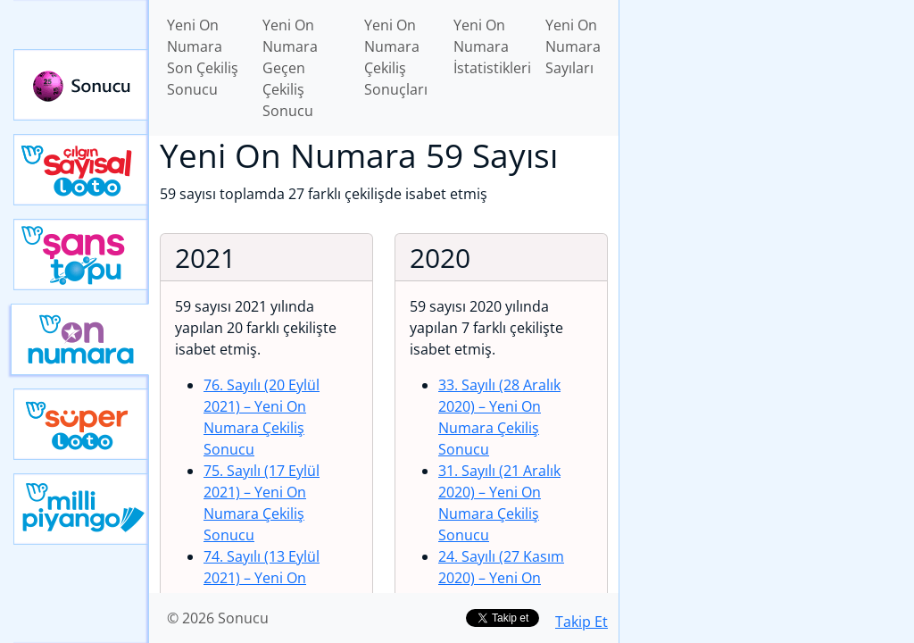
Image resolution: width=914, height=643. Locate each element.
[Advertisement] (767, 126)
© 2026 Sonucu (218, 618)
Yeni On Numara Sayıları (573, 46)
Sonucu (81, 85)
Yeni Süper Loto (81, 424)
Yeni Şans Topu (81, 254)
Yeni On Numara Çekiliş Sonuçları (396, 57)
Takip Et (581, 621)
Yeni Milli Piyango (81, 509)
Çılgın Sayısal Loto (81, 169)
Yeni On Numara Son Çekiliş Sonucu (202, 57)
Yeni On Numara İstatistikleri (492, 46)
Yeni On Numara (80, 339)
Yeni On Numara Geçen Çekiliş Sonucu (290, 68)
